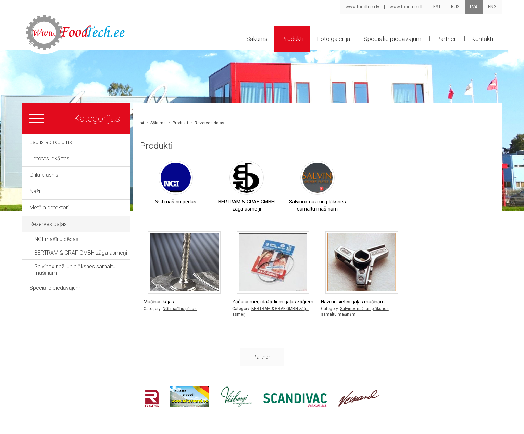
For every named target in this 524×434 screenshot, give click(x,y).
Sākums (256, 38)
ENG (492, 6)
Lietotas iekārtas (49, 158)
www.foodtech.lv (362, 6)
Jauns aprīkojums (50, 142)
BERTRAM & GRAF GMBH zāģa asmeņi (80, 252)
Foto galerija (333, 38)
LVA (474, 6)
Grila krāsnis (43, 175)
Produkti (292, 38)
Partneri (447, 38)
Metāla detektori (49, 207)
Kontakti (482, 38)
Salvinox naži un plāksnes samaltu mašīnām (74, 269)
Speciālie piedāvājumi (393, 38)
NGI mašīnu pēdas (56, 239)
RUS (455, 6)
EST (437, 6)
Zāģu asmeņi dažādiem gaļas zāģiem (272, 301)
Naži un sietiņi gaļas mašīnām (353, 301)
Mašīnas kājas (159, 301)
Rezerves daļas (48, 224)
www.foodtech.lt (406, 6)
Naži (34, 191)
